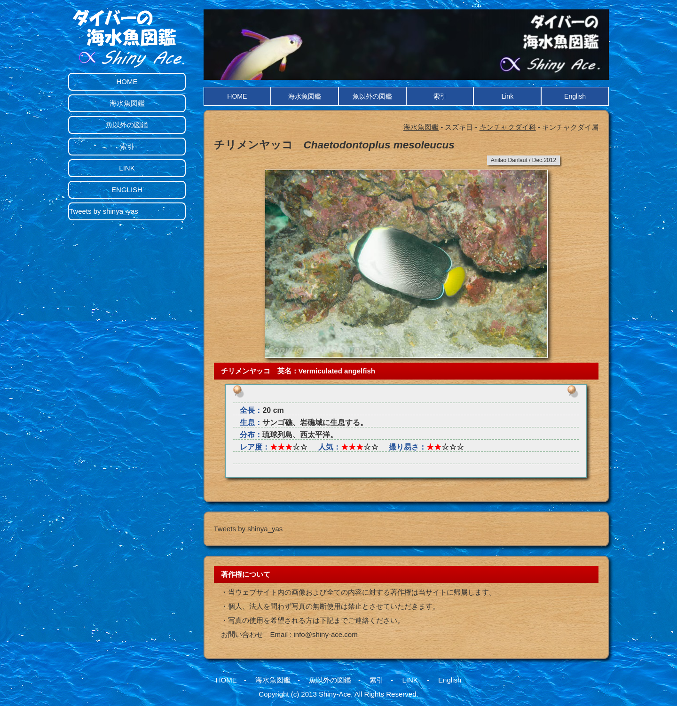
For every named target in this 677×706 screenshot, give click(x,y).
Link (507, 96)
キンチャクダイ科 (508, 127)
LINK (126, 168)
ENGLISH (126, 190)
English (575, 96)
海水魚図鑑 (304, 96)
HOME (237, 96)
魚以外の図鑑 (372, 96)
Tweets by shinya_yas (248, 529)
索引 (440, 96)
